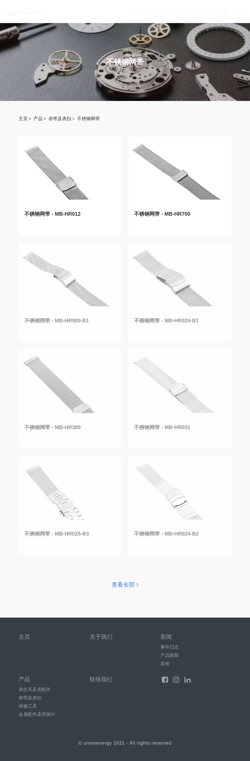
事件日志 (169, 647)
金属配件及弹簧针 (37, 714)
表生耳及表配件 (35, 689)
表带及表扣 (61, 118)
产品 (181, 12)
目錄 (193, 12)
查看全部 (125, 584)
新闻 (168, 12)
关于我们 (151, 12)
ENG (237, 12)
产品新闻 (169, 655)
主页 (134, 12)
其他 (165, 663)
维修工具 (28, 706)
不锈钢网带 (88, 118)
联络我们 (211, 12)
